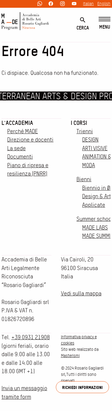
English (104, 3)
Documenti (20, 156)
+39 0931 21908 (30, 337)
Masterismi (70, 355)
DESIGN (90, 139)
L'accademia (17, 122)
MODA (88, 165)
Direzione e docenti (30, 139)
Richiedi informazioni (82, 387)
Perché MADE (22, 131)
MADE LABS (95, 227)
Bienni (83, 179)
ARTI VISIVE (95, 148)
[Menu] (105, 23)
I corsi (79, 122)
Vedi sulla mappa (81, 293)
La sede (16, 148)
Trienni (84, 131)
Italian (88, 3)
